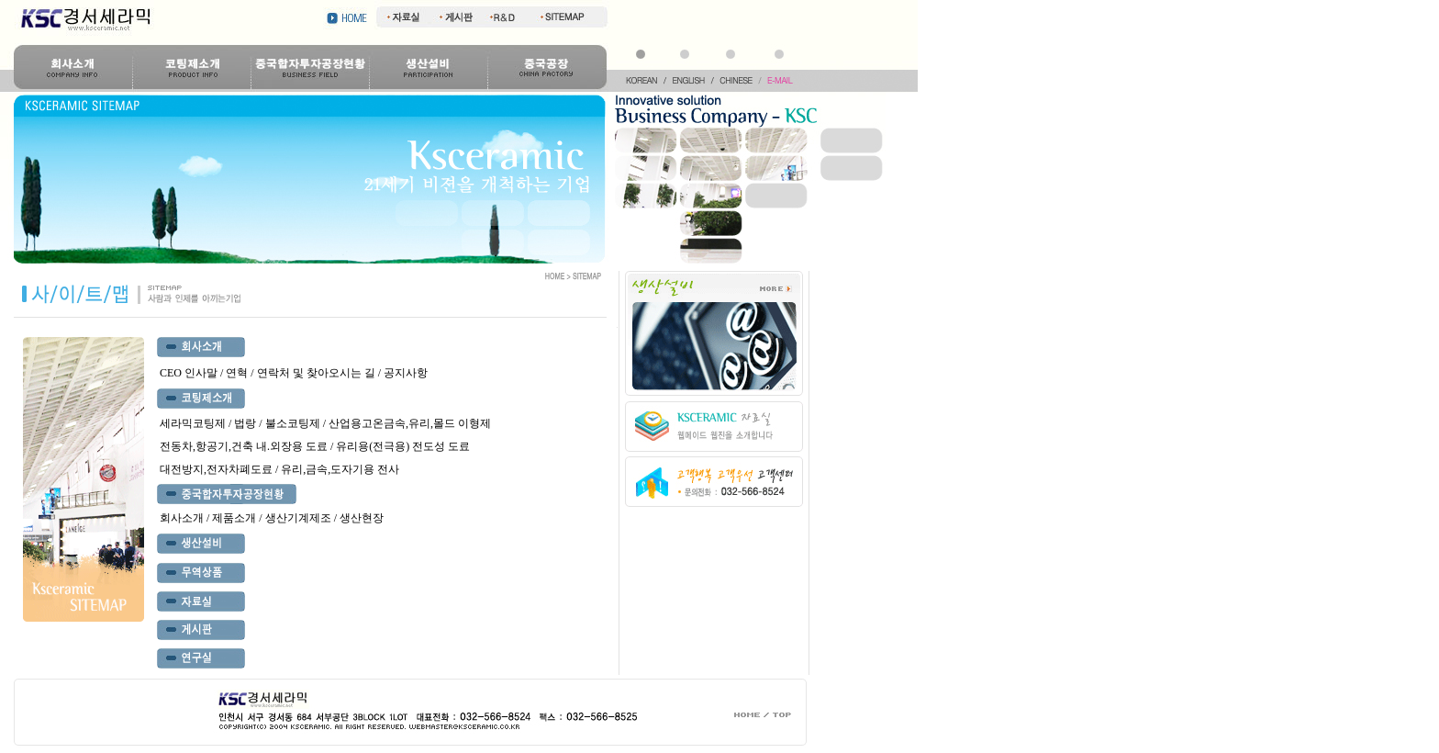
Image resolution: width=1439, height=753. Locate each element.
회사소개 (182, 517)
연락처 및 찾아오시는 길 (317, 372)
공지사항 (406, 372)
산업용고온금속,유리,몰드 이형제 (410, 423)
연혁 (237, 372)
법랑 (245, 423)
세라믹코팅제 (193, 423)
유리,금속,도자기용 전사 (340, 469)
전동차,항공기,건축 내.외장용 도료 (244, 446)
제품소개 (234, 517)
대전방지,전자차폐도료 (216, 469)
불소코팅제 (292, 423)
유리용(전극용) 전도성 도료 (403, 446)
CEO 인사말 (189, 372)
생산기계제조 (298, 517)
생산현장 (362, 517)
